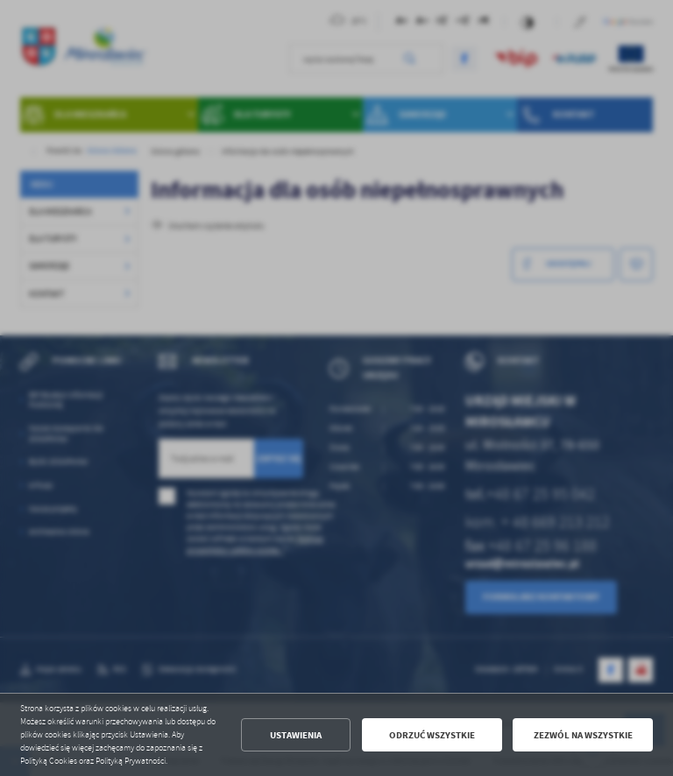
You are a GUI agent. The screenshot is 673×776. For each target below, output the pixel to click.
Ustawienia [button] (296, 735)
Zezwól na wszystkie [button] (583, 735)
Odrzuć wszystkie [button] (432, 735)
